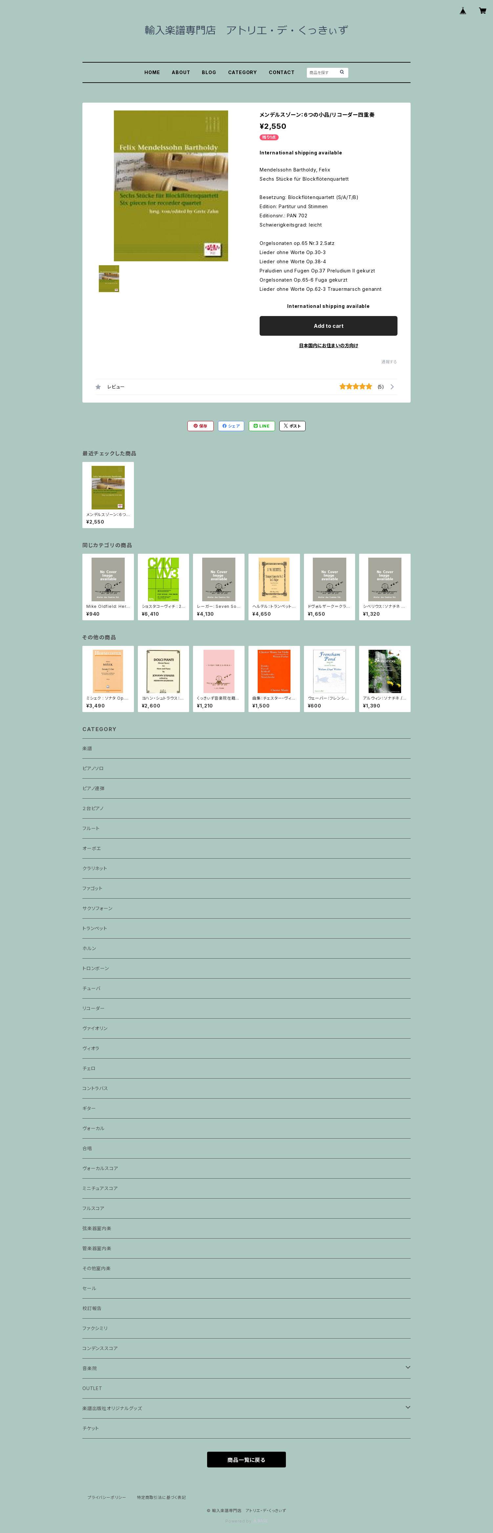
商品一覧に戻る (246, 1460)
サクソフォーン (97, 908)
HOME (152, 72)
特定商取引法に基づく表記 (161, 1497)
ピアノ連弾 (93, 788)
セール (89, 1288)
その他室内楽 (96, 1268)
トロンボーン (95, 968)
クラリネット (94, 868)
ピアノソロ (93, 768)
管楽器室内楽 (97, 1248)
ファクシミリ (95, 1328)
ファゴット (92, 888)
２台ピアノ (93, 808)
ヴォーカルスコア (100, 1168)
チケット (90, 1428)
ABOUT (181, 72)
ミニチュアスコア (100, 1188)
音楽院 (89, 1368)
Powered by (246, 1521)
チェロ (89, 1068)
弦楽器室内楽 (97, 1228)
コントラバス (95, 1088)
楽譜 (87, 748)
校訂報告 (92, 1308)
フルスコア (93, 1208)
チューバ (91, 988)
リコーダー (93, 1008)
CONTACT (282, 72)
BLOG (209, 72)
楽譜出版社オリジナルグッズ (112, 1408)
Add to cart (329, 326)
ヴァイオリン (95, 1028)
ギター (89, 1108)
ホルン (89, 948)
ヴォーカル (93, 1128)
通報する (389, 361)
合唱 (87, 1148)
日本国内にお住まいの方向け (328, 345)
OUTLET (92, 1388)
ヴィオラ (90, 1048)
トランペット (94, 928)
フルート (91, 828)
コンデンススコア (100, 1348)
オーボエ (91, 848)
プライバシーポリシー (107, 1497)
